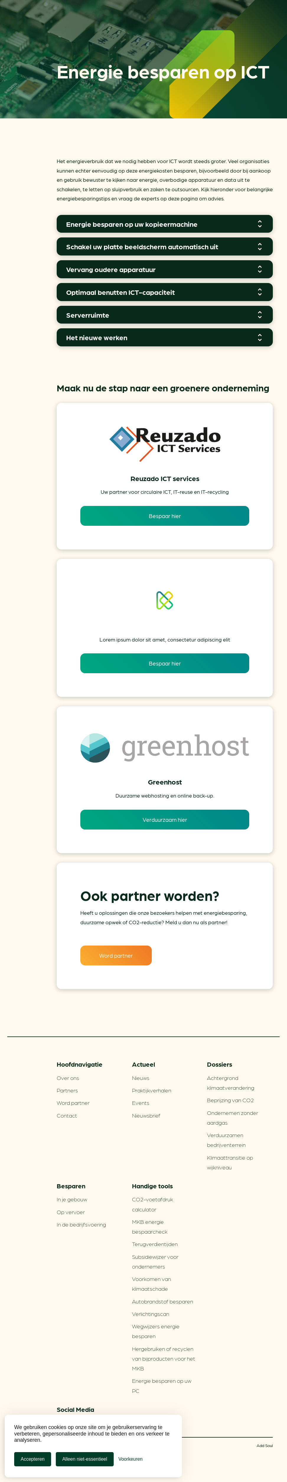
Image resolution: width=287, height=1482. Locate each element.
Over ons (68, 1077)
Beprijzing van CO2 (230, 1100)
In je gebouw (72, 1199)
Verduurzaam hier (165, 819)
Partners (67, 1090)
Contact (67, 1115)
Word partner (116, 955)
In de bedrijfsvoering (81, 1224)
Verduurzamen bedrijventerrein (226, 1139)
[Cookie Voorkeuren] (130, 1459)
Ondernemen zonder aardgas (232, 1117)
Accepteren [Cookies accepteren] (33, 1459)
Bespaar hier (165, 515)
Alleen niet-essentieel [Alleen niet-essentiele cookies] (84, 1459)
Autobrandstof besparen (162, 1301)
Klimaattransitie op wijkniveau (230, 1162)
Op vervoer (71, 1211)
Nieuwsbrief (146, 1115)
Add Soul (265, 1445)
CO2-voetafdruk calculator (152, 1204)
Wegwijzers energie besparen (156, 1331)
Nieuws (140, 1077)
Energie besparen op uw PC (161, 1385)
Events (140, 1102)
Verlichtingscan (150, 1313)
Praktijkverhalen (151, 1090)
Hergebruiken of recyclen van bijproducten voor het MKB (163, 1358)
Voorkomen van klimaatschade (151, 1283)
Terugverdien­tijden (155, 1243)
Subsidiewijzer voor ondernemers (155, 1261)
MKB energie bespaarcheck (149, 1226)
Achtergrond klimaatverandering (230, 1082)
